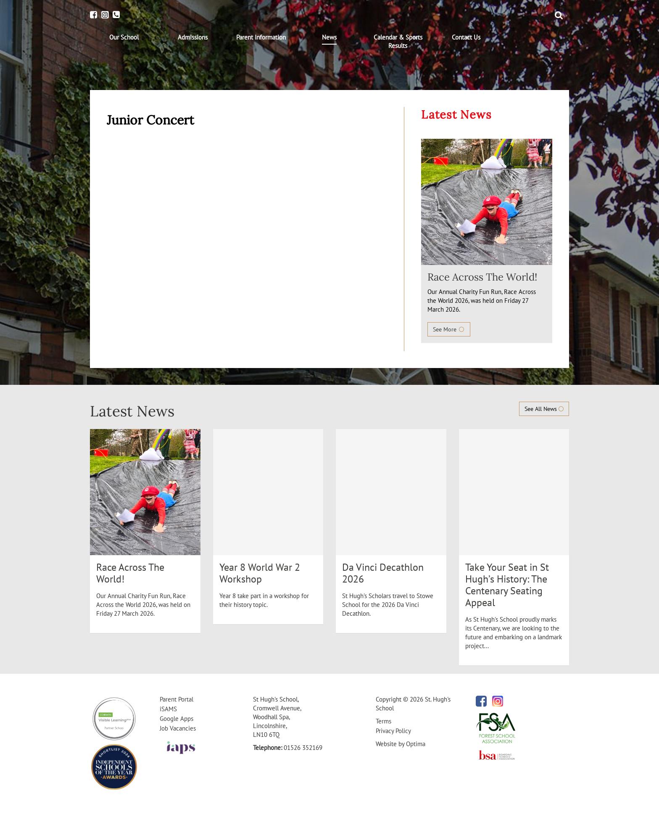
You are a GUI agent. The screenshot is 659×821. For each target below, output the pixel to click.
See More (449, 329)
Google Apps (176, 719)
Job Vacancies (178, 728)
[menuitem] (124, 37)
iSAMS (168, 709)
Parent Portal (176, 699)
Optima (415, 744)
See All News (544, 409)
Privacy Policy (393, 731)
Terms (383, 721)
